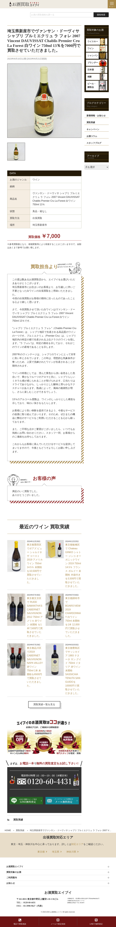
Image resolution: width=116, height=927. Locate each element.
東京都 (41, 851)
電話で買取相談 (19, 922)
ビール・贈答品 (91, 85)
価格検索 (101, 14)
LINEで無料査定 (96, 922)
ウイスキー (92, 41)
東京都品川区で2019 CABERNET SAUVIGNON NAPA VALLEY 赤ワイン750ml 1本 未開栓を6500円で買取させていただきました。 (35, 667)
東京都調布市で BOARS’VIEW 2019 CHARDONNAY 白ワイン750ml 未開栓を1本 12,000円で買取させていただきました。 (73, 617)
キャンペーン (93, 129)
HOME (8, 830)
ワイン (90, 48)
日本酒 (90, 70)
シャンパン (92, 55)
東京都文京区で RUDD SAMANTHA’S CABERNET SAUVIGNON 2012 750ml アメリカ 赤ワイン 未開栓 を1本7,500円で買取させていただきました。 (35, 617)
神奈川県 (71, 851)
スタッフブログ (94, 143)
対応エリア (77, 844)
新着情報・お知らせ (96, 116)
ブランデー (92, 63)
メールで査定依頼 (58, 922)
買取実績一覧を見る (44, 704)
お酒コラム (92, 136)
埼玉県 (55, 851)
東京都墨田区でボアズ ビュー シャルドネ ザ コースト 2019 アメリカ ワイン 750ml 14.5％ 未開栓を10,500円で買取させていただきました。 (35, 563)
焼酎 (89, 77)
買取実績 (20, 830)
